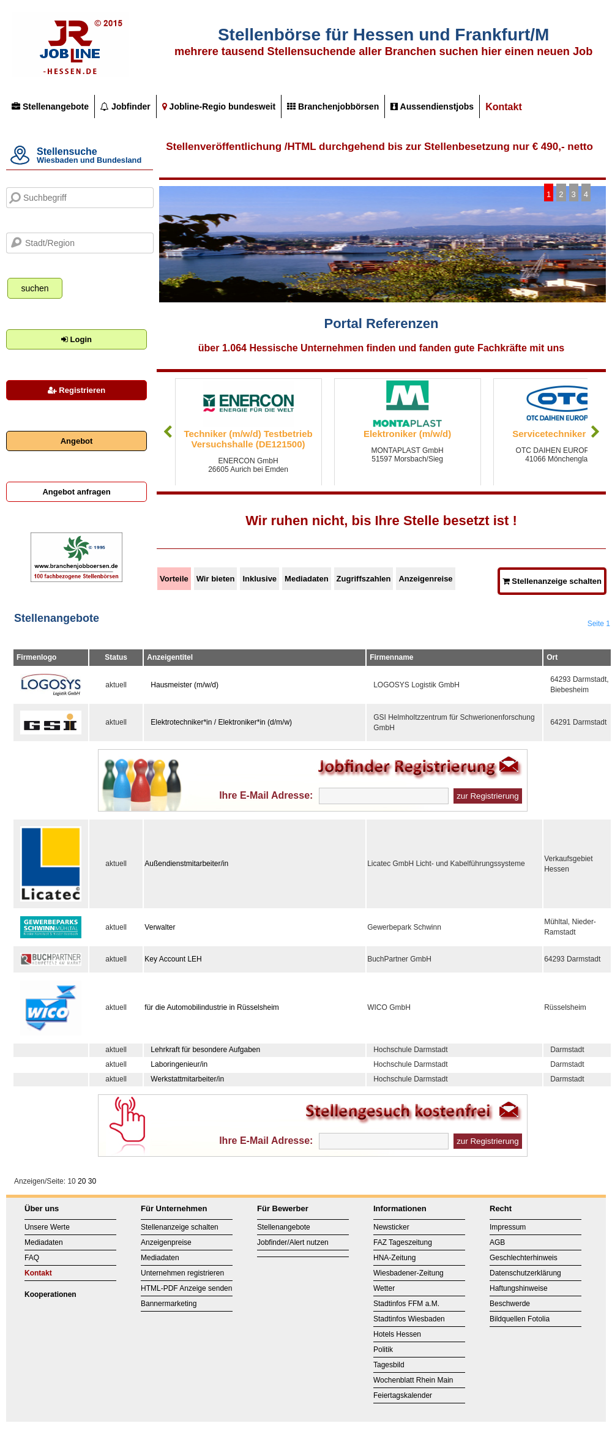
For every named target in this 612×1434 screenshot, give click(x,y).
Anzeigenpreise (166, 1242)
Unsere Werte (47, 1227)
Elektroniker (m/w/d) (407, 433)
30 (92, 1181)
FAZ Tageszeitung (402, 1242)
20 (82, 1181)
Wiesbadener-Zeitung (408, 1273)
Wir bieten (215, 578)
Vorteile (174, 578)
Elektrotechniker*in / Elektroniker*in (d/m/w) (221, 722)
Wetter (384, 1288)
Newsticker (391, 1227)
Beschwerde (510, 1303)
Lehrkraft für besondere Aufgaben (205, 1049)
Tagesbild (389, 1365)
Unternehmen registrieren (182, 1273)
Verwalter (159, 927)
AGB (497, 1242)
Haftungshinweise (519, 1288)
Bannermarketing (168, 1303)
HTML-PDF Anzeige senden (186, 1288)
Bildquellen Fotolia (520, 1319)
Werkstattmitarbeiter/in (187, 1079)
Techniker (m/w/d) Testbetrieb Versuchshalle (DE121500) (248, 438)
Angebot (77, 441)
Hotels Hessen (397, 1334)
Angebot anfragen (76, 491)
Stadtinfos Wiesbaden (409, 1319)
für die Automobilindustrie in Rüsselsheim (211, 1007)
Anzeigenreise (425, 578)
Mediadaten (307, 578)
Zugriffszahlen (364, 578)
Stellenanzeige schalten (552, 581)
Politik (383, 1349)
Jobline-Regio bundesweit (218, 106)
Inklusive (259, 578)
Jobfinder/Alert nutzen (293, 1242)
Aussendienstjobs (432, 106)
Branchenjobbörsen (333, 106)
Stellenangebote (50, 106)
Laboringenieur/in (179, 1064)
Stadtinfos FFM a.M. (406, 1303)
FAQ (31, 1257)
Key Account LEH (172, 959)
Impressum (508, 1227)
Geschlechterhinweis (524, 1257)
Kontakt (503, 107)
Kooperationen (50, 1294)
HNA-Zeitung (394, 1257)
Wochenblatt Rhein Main (413, 1380)
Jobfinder (125, 106)
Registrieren (76, 390)
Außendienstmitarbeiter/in (186, 863)
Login (76, 339)
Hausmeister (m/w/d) (184, 685)
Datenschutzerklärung (525, 1273)
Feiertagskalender (402, 1395)
